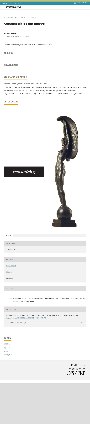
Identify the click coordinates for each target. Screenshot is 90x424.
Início (6, 17)
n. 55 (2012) (23, 17)
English (7, 385)
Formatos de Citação (17, 364)
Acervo (14, 17)
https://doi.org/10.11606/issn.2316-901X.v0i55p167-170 (30, 45)
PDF (9, 277)
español (7, 389)
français (7, 392)
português (8, 396)
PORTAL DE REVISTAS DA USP (13, 3)
